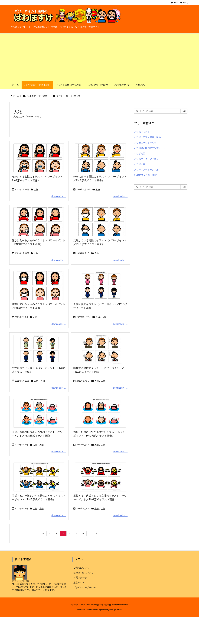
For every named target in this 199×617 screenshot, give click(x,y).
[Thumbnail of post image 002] (100, 477)
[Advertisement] (99, 57)
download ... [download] (59, 196)
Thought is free (115, 610)
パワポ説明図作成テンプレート (149, 148)
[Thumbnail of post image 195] (100, 349)
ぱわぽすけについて (83, 572)
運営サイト (79, 582)
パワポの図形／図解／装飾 (147, 137)
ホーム (16, 96)
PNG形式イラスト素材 (145, 175)
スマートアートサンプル (146, 169)
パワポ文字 (139, 164)
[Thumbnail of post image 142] (100, 285)
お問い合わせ (80, 577)
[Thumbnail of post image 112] (39, 477)
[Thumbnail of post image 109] (39, 413)
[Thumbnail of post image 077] (100, 157)
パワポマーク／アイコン (146, 159)
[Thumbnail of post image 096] (39, 285)
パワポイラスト (63, 96)
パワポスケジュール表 (145, 142)
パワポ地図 (139, 153)
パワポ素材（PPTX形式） (37, 96)
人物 (36, 189)
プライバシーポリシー (84, 587)
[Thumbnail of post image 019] (100, 221)
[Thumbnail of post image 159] (39, 221)
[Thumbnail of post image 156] (39, 349)
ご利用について (81, 567)
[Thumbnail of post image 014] (39, 157)
